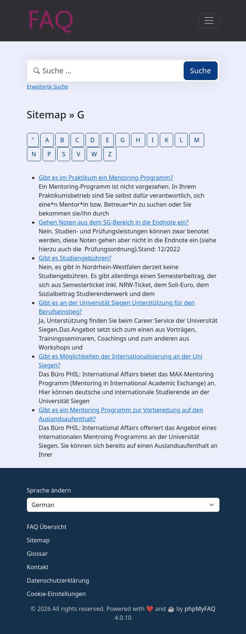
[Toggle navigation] (209, 20)
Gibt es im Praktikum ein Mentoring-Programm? (106, 177)
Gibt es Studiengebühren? (75, 258)
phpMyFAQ (199, 609)
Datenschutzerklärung (58, 580)
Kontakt (38, 567)
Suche (200, 71)
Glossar (37, 553)
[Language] (123, 505)
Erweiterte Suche (47, 86)
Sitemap (38, 540)
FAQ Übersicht (47, 527)
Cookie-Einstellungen (56, 594)
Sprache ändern (49, 490)
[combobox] (123, 71)
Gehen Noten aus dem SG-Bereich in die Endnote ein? (114, 222)
